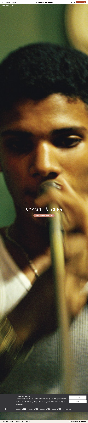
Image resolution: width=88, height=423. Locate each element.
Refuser (78, 412)
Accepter (78, 408)
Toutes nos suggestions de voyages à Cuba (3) (44, 215)
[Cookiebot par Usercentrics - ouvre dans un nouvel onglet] (8, 421)
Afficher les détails (67, 420)
